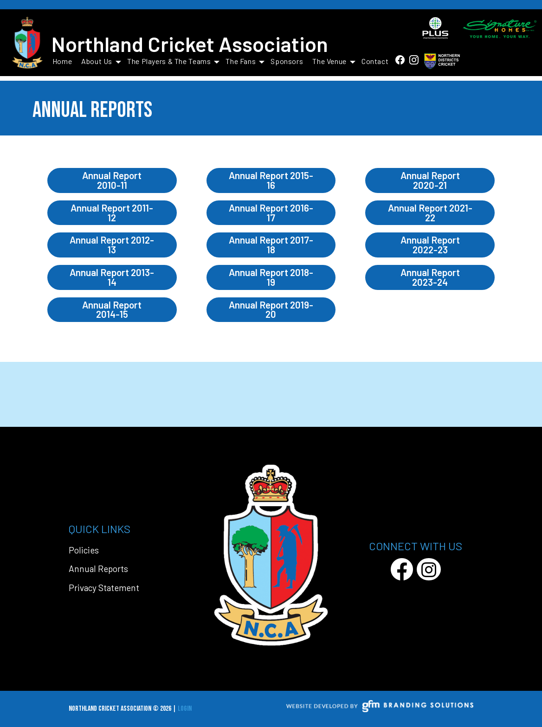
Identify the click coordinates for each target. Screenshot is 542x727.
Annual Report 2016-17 (271, 212)
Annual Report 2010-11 (112, 180)
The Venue (333, 61)
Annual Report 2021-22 (430, 212)
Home (62, 61)
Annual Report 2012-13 (112, 244)
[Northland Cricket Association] (27, 43)
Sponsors (287, 61)
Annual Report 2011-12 (112, 212)
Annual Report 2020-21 (430, 180)
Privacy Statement (104, 587)
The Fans (245, 61)
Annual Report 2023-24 (430, 277)
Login (185, 708)
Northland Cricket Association (190, 43)
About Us (101, 61)
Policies (84, 550)
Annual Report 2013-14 (112, 277)
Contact (374, 61)
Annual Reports (98, 568)
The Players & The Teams (173, 61)
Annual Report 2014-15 (112, 309)
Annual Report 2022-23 (430, 244)
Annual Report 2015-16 (271, 180)
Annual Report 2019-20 (271, 309)
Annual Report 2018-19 (271, 277)
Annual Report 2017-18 (271, 244)
